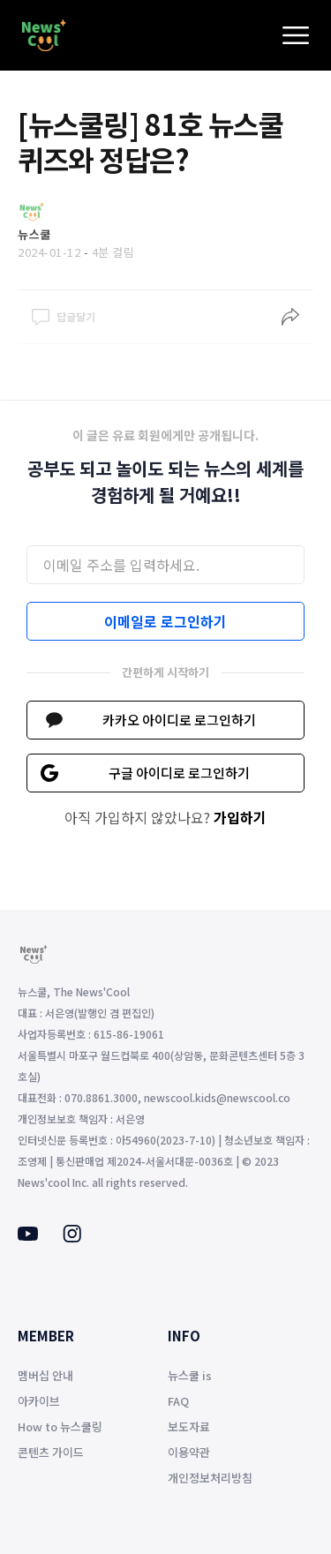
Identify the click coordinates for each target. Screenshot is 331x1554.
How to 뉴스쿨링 (60, 1426)
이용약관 (189, 1452)
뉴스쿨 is (190, 1375)
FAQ (178, 1401)
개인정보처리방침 (210, 1477)
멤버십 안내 (45, 1375)
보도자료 (189, 1426)
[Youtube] (28, 1235)
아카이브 (39, 1401)
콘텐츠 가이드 (51, 1452)
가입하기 (240, 817)
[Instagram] (72, 1237)
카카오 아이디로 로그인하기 (179, 719)
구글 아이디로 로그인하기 (179, 772)
